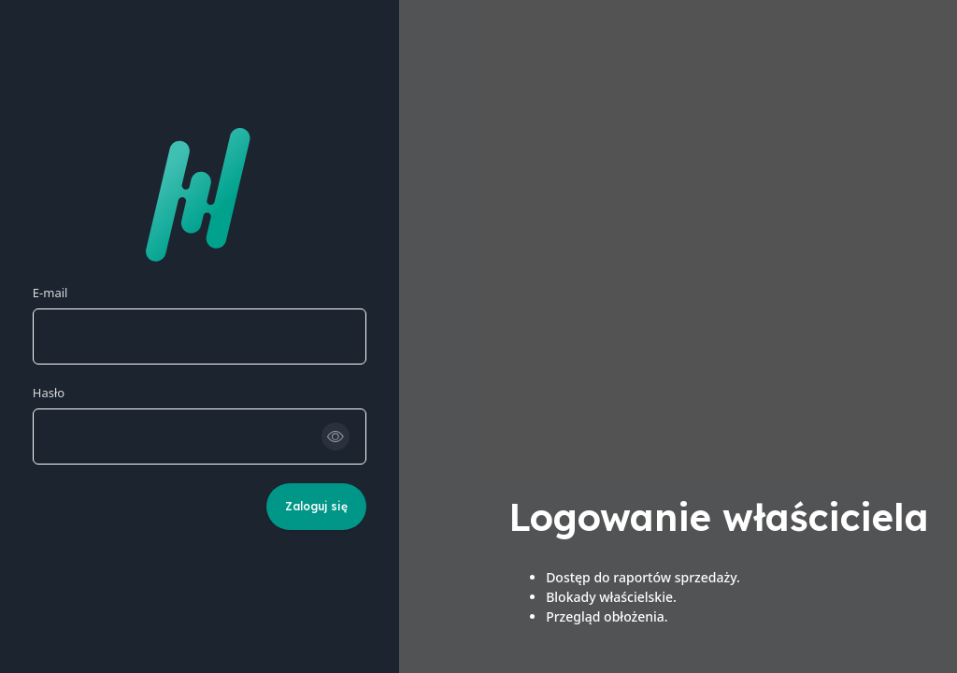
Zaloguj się (316, 506)
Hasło (48, 392)
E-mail (50, 292)
